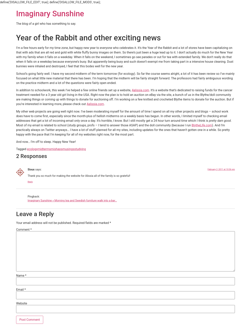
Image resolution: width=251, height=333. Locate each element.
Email (21, 289)
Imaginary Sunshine (50, 13)
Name (21, 275)
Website (21, 303)
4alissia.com (140, 90)
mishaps (57, 149)
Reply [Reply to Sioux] (30, 182)
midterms (44, 149)
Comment (24, 229)
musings (68, 149)
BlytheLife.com (202, 125)
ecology (32, 149)
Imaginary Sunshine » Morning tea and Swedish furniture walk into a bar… (72, 200)
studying (80, 149)
